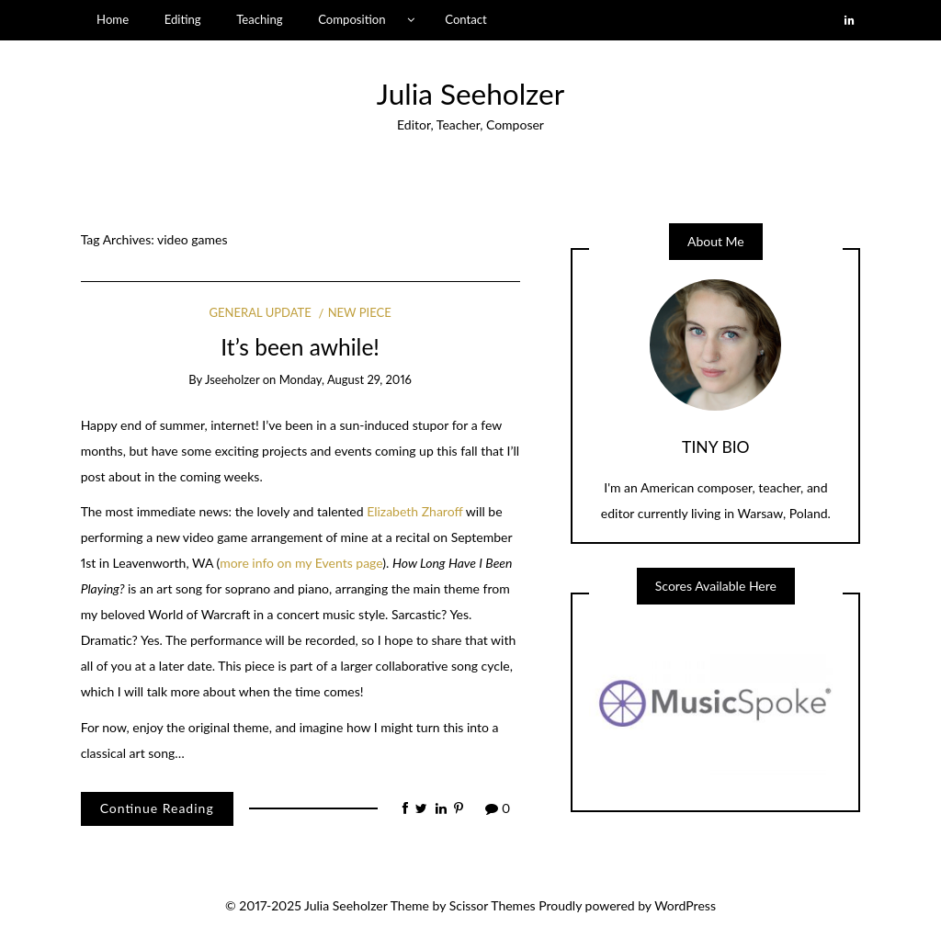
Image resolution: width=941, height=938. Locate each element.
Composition (351, 19)
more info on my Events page (301, 563)
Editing (182, 19)
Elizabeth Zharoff (414, 511)
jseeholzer (232, 379)
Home (112, 19)
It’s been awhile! (300, 346)
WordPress (685, 905)
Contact (465, 19)
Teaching (259, 19)
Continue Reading (157, 808)
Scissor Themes (492, 905)
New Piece (359, 312)
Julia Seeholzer (470, 93)
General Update (261, 312)
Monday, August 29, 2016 (345, 379)
